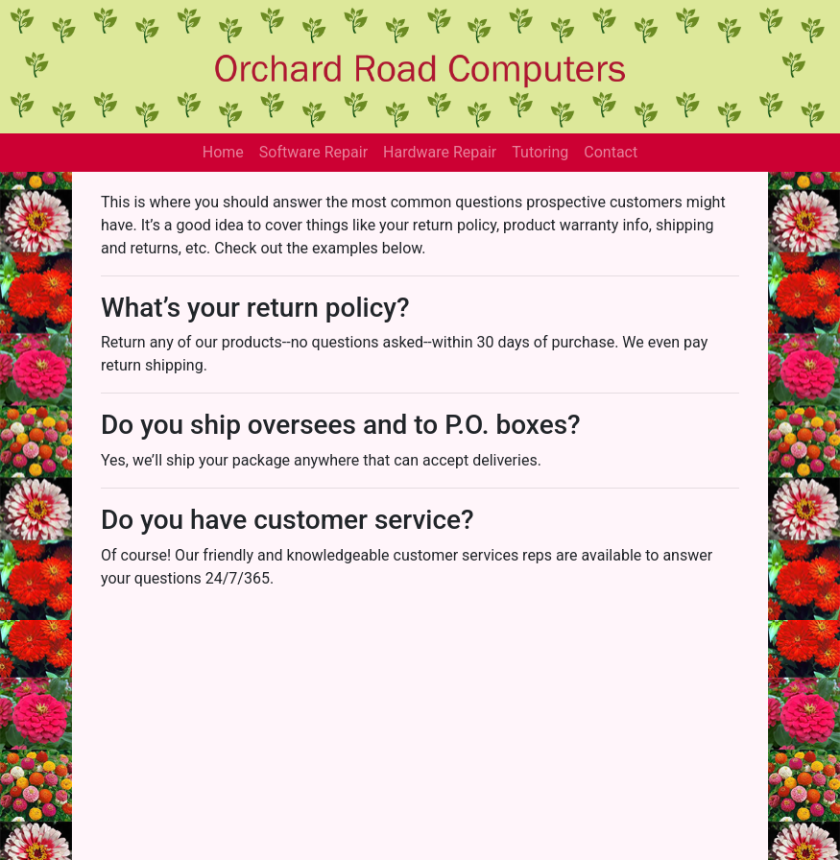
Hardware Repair (439, 152)
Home (223, 152)
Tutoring (540, 152)
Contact (610, 152)
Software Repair (313, 152)
